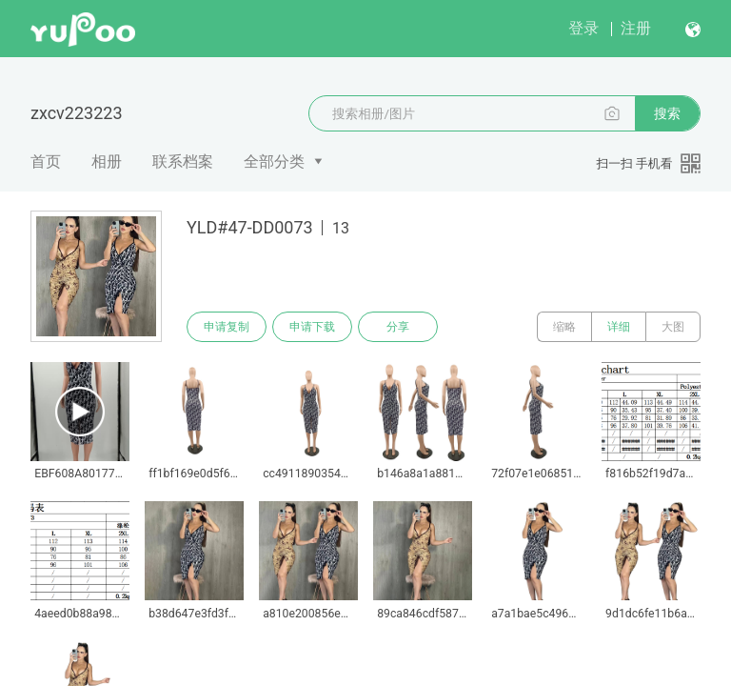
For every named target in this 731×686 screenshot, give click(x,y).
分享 (397, 326)
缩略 (564, 326)
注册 (636, 28)
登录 (583, 28)
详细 (618, 326)
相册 (106, 161)
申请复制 (226, 326)
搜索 (667, 113)
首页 (45, 161)
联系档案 (182, 161)
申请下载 (312, 326)
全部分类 (274, 161)
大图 (673, 326)
